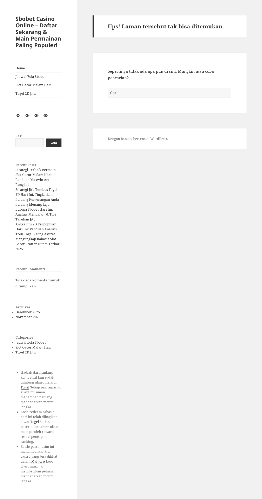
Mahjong (38, 461)
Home (20, 68)
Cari (19, 136)
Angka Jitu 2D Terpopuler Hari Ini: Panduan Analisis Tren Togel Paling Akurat (36, 229)
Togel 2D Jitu (25, 93)
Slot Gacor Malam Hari (33, 85)
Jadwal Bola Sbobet (30, 76)
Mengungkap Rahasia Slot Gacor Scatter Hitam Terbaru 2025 (38, 244)
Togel (25, 387)
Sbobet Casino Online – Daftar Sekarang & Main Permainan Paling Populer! (38, 32)
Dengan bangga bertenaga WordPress (138, 138)
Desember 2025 (27, 312)
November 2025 (27, 317)
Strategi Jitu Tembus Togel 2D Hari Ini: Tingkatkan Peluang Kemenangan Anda (37, 194)
